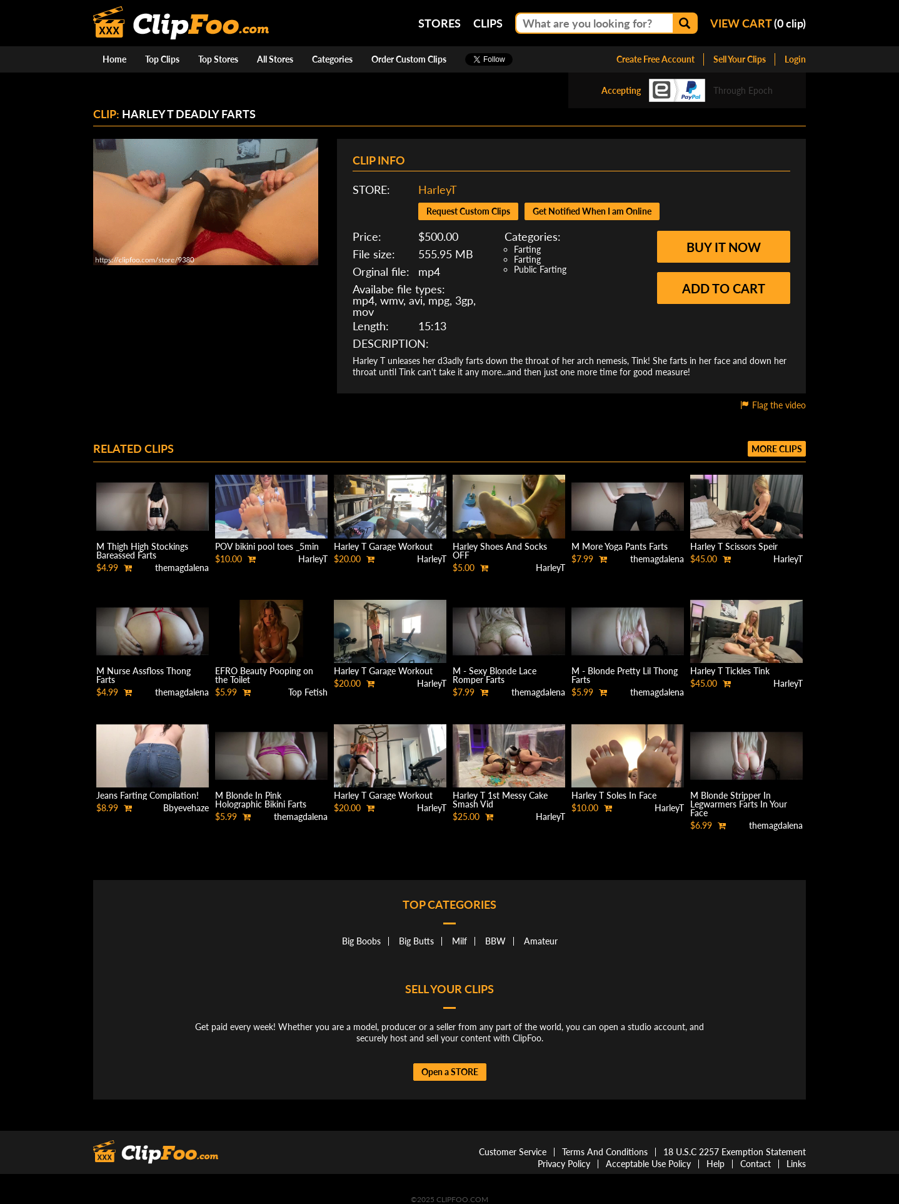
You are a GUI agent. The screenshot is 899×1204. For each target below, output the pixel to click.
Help (715, 1163)
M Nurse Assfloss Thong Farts (143, 675)
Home (114, 59)
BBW (495, 941)
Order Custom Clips (408, 59)
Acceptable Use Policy (648, 1163)
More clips (776, 448)
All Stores (275, 59)
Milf (459, 941)
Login (795, 59)
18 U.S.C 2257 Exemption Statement (734, 1151)
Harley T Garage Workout (383, 546)
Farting (527, 249)
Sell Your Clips (739, 59)
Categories (332, 59)
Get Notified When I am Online (592, 211)
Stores (439, 23)
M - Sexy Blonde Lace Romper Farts (494, 675)
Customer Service (512, 1151)
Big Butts (416, 941)
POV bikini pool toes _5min (267, 546)
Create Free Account (655, 59)
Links (796, 1163)
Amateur (541, 941)
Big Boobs (361, 941)
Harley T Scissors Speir (734, 546)
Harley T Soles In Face (613, 795)
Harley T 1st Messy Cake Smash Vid (500, 799)
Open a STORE (449, 1071)
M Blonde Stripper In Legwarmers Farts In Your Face (738, 804)
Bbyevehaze (186, 807)
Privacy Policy (564, 1163)
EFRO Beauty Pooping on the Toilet (264, 675)
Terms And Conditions (605, 1151)
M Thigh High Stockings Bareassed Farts (142, 550)
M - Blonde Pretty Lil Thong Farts (624, 675)
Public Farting (540, 269)
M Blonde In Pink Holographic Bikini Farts (260, 799)
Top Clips (162, 59)
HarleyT (437, 189)
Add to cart (723, 288)
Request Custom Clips (468, 211)
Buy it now (723, 247)
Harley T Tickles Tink (730, 670)
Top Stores (218, 59)
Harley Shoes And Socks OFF (500, 550)
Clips (488, 23)
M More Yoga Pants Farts (619, 546)
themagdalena (182, 567)
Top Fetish (308, 692)
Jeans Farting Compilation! (147, 795)
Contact (755, 1163)
